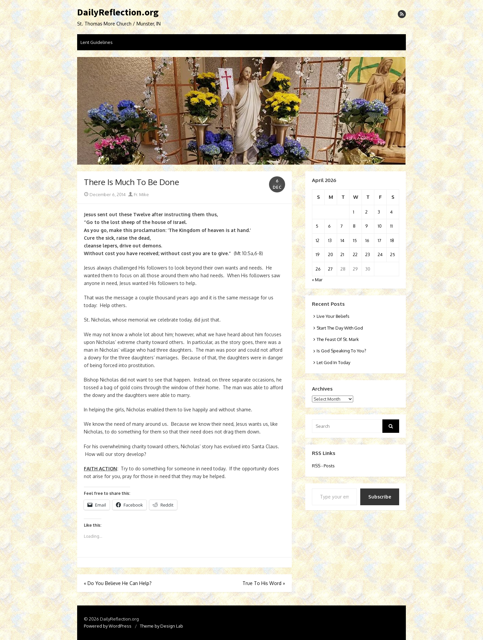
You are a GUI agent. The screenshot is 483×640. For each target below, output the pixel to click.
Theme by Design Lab (161, 626)
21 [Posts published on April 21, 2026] (342, 254)
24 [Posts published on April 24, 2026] (380, 254)
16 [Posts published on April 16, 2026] (367, 240)
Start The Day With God (340, 328)
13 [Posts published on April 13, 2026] (330, 240)
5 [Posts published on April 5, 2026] (317, 226)
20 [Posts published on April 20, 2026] (330, 254)
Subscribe (379, 497)
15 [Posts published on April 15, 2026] (355, 240)
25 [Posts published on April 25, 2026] (392, 254)
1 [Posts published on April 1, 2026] (353, 212)
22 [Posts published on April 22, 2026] (355, 254)
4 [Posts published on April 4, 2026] (391, 212)
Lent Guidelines (96, 42)
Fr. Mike (138, 194)
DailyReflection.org (118, 12)
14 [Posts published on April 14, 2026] (342, 240)
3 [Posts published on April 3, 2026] (379, 212)
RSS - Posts (323, 465)
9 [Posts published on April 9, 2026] (366, 226)
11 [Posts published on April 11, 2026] (391, 226)
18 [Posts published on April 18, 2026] (392, 240)
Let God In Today (333, 362)
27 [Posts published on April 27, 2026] (330, 269)
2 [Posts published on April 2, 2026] (366, 212)
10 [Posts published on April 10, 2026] (380, 226)
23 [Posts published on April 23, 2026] (367, 254)
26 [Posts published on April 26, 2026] (318, 269)
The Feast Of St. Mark (338, 339)
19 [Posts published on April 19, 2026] (317, 254)
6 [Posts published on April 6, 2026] (329, 226)
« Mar (317, 279)
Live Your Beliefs (333, 316)
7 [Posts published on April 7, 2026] (341, 226)
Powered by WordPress (107, 626)
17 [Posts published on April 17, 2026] (379, 240)
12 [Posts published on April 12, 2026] (317, 240)
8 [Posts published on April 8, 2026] (354, 226)
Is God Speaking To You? (341, 350)
